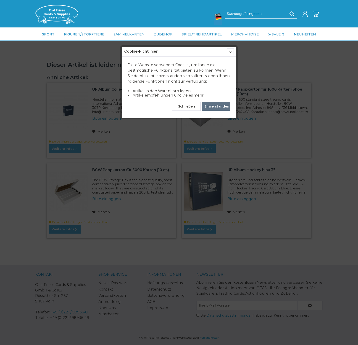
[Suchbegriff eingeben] (261, 14)
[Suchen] (292, 14)
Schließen (186, 106)
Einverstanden (217, 106)
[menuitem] (57, 14)
